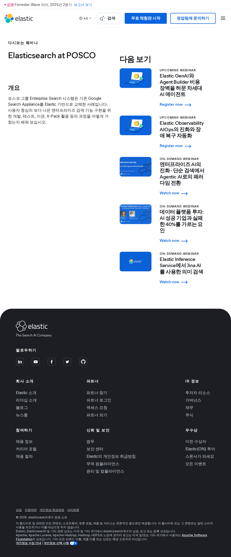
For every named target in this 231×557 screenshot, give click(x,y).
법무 (90, 441)
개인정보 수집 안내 (28, 543)
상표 (19, 510)
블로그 (22, 407)
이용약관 (31, 510)
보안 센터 (95, 448)
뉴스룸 (22, 414)
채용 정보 (24, 441)
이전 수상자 (195, 441)
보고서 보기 (83, 4)
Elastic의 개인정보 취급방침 (111, 456)
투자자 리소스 (197, 392)
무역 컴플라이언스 (103, 463)
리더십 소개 (26, 400)
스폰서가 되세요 (199, 456)
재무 (189, 407)
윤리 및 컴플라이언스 (105, 471)
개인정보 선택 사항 (57, 543)
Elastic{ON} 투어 (200, 448)
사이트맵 (73, 510)
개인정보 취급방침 (52, 510)
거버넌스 (193, 400)
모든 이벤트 (195, 463)
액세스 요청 (97, 407)
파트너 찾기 (97, 392)
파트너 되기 (97, 414)
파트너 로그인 (99, 400)
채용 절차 (24, 456)
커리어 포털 (26, 448)
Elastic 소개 (26, 392)
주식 (189, 414)
